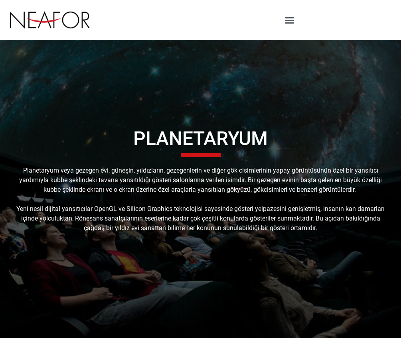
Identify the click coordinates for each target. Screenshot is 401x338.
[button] (289, 20)
